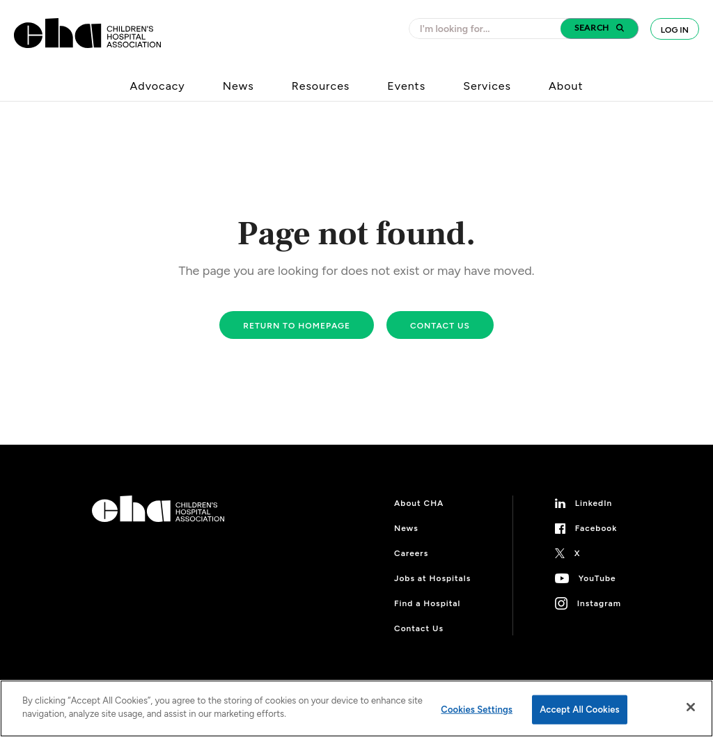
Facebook (596, 528)
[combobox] (489, 28)
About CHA (419, 503)
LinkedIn (594, 503)
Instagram (599, 603)
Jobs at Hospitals (432, 578)
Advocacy (157, 86)
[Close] (690, 707)
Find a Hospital (427, 603)
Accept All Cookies (580, 709)
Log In (675, 30)
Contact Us (419, 628)
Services (487, 86)
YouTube (597, 578)
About (566, 86)
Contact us (440, 326)
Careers (411, 553)
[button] (599, 28)
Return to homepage (296, 326)
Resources (321, 86)
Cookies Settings (476, 709)
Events (406, 86)
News (238, 86)
